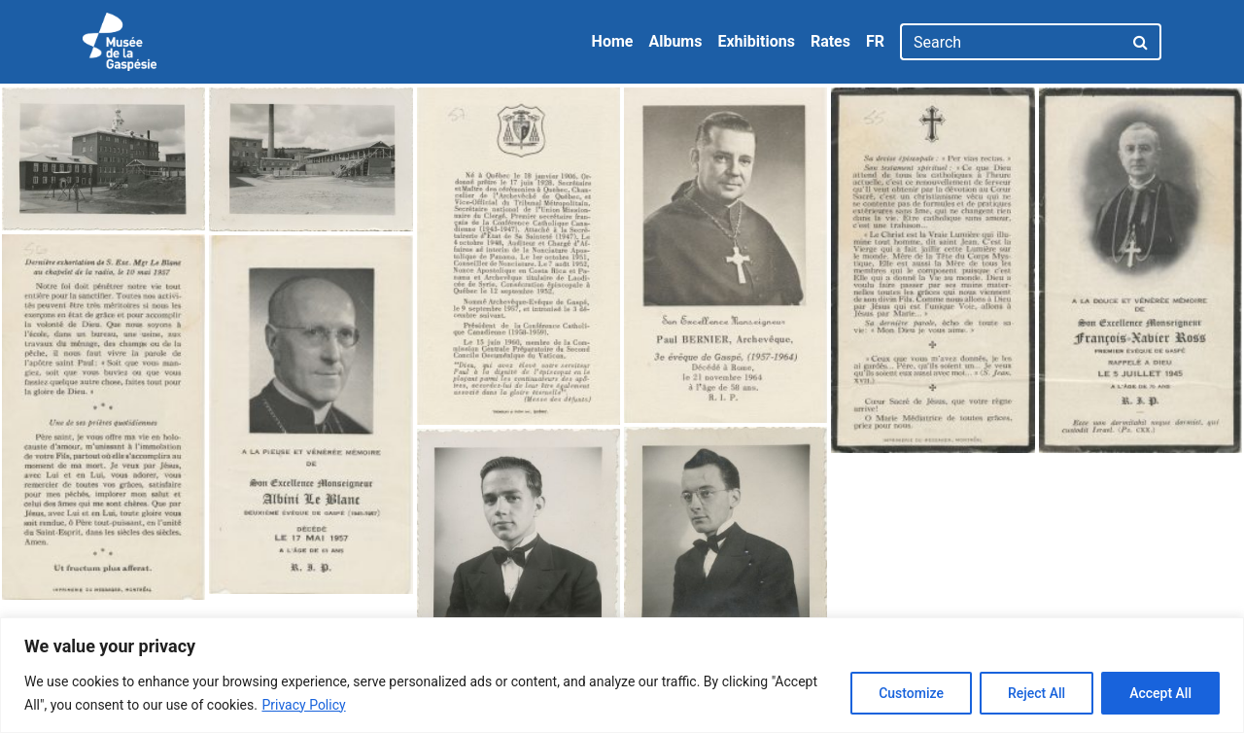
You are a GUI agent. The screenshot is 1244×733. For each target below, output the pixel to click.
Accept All (1160, 693)
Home (613, 41)
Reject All (1036, 693)
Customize (911, 693)
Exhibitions (755, 41)
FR (875, 41)
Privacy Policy (303, 705)
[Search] (1011, 41)
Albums (675, 41)
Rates (830, 41)
